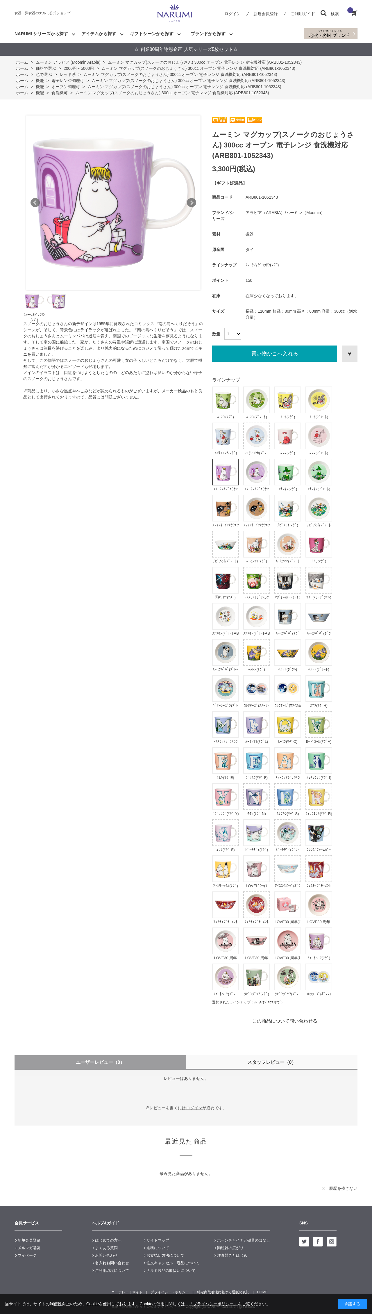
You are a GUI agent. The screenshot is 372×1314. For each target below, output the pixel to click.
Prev (35, 202)
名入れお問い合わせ (112, 1263)
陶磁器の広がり (230, 1248)
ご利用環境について (112, 1270)
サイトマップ (157, 1240)
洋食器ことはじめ (232, 1255)
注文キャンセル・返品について (172, 1263)
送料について (157, 1248)
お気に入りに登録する (349, 354)
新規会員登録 (265, 13)
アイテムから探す (98, 33)
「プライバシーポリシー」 (213, 1303)
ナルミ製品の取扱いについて (171, 1270)
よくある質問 (106, 1248)
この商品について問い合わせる (284, 1021)
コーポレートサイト (127, 1292)
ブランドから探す (208, 33)
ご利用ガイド (303, 13)
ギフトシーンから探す (152, 33)
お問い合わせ (106, 1255)
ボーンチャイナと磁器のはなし (243, 1240)
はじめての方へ (108, 1240)
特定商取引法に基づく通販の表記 (223, 1292)
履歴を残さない (343, 1188)
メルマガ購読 (29, 1248)
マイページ (27, 1255)
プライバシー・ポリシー (170, 1292)
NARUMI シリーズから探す (41, 33)
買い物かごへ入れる (274, 354)
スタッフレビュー (271, 1062)
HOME (262, 1292)
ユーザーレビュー (100, 1062)
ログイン (232, 13)
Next (191, 202)
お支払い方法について (165, 1255)
